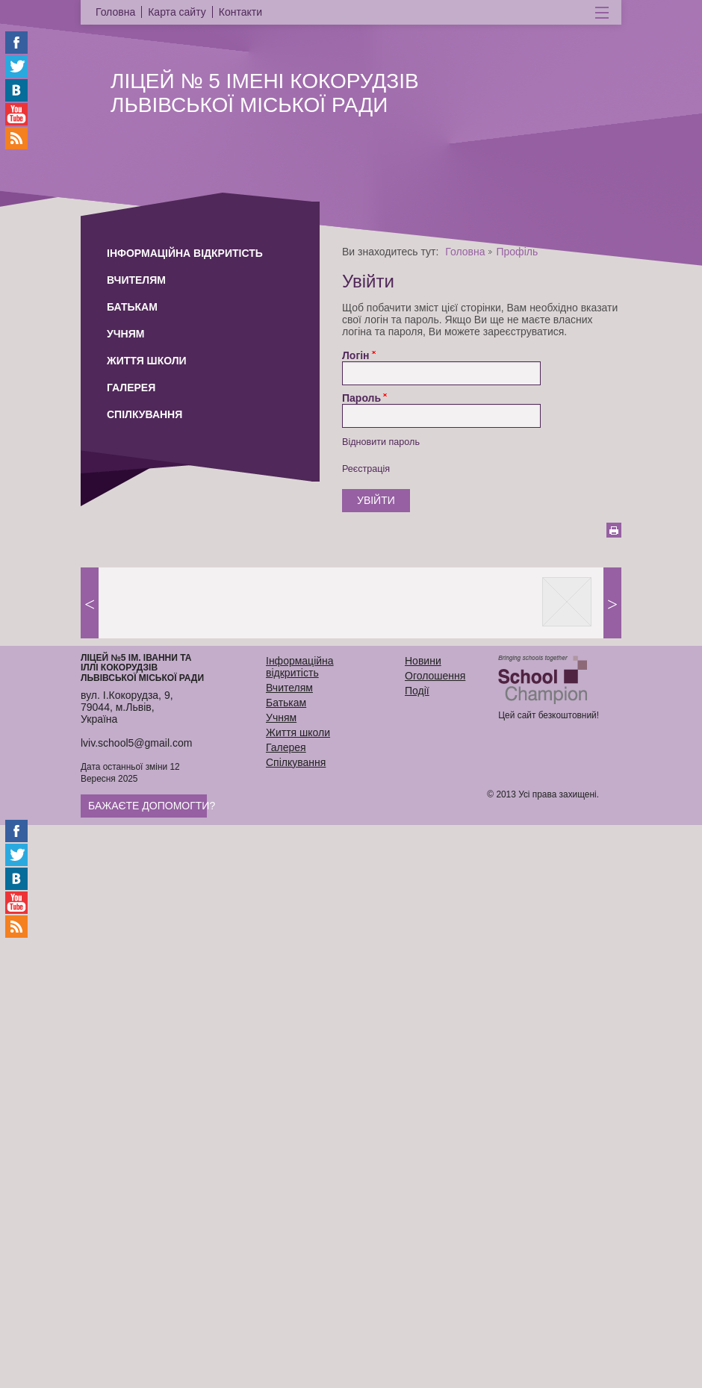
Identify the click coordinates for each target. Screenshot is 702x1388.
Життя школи (147, 361)
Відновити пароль (381, 442)
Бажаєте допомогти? (151, 806)
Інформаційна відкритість (185, 253)
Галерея (131, 387)
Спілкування (144, 414)
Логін (356, 355)
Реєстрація (366, 469)
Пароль (361, 398)
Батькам (132, 307)
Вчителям (136, 280)
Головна (465, 252)
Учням (125, 334)
